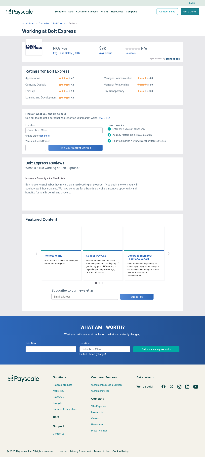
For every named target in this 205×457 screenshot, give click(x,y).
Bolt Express (59, 23)
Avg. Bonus (105, 53)
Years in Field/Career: (37, 141)
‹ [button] (36, 253)
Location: (30, 125)
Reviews (130, 53)
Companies (44, 23)
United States (28, 23)
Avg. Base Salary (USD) (66, 53)
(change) (45, 135)
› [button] (168, 253)
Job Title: (31, 343)
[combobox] (64, 130)
